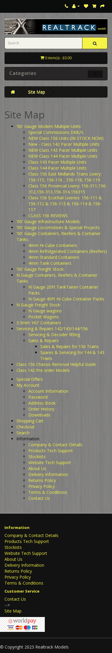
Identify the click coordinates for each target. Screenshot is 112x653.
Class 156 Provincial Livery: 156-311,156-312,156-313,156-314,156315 (67, 189)
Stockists (37, 456)
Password (37, 397)
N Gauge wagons (45, 311)
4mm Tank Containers (49, 263)
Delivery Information (48, 474)
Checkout (25, 427)
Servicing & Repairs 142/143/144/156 (52, 328)
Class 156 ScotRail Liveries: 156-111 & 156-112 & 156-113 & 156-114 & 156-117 (65, 203)
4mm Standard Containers (53, 257)
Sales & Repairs (43, 340)
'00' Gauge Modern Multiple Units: (49, 126)
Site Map (36, 92)
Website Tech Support (49, 462)
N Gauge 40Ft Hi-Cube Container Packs (66, 299)
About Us (37, 468)
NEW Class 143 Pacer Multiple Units (62, 150)
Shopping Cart (30, 421)
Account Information (48, 391)
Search (23, 433)
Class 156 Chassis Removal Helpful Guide (56, 364)
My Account (27, 385)
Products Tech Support (50, 450)
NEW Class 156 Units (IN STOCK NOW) (66, 138)
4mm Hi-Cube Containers (52, 245)
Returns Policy (42, 480)
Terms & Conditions (47, 492)
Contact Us (39, 498)
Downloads (39, 415)
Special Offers (29, 379)
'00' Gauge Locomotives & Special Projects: (58, 227)
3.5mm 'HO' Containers (38, 322)
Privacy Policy (41, 486)
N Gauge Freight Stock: (38, 305)
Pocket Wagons (43, 317)
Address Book (42, 403)
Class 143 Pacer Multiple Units (57, 162)
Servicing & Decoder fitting (54, 334)
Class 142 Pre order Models (43, 370)
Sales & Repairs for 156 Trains (69, 346)
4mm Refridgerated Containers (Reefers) (67, 251)
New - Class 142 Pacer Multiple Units (63, 144)
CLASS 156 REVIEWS (48, 215)
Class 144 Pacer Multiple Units (57, 168)
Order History (41, 409)
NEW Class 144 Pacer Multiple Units (62, 156)
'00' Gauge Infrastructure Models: (48, 221)
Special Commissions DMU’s (55, 132)
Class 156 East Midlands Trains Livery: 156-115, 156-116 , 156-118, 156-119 (65, 177)
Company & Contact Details (55, 444)
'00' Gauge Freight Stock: (40, 269)
